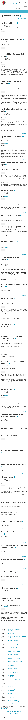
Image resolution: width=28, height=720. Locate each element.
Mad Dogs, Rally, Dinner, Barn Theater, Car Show (11, 337)
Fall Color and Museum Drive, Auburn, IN (14, 641)
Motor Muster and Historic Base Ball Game (14, 285)
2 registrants (6, 45)
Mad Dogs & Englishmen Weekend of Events (15, 661)
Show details (24, 35)
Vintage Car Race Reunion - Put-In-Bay (13, 533)
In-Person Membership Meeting (13, 640)
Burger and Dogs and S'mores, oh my (13, 703)
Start (1, 41)
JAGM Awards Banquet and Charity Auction (14, 632)
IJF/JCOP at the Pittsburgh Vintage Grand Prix (13, 362)
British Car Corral (7, 190)
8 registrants (6, 170)
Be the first (6, 143)
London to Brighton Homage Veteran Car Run (11, 599)
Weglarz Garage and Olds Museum (13, 464)
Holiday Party (10, 637)
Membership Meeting (8, 23)
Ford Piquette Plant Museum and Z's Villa (14, 696)
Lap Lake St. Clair (7, 324)
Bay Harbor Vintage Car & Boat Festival (12, 259)
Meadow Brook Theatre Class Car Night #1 (14, 673)
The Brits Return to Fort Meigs (12, 669)
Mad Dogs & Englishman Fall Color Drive (14, 691)
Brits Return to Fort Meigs (10, 216)
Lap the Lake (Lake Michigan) (11, 137)
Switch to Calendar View (23, 18)
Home (2, 717)
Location (2, 27)
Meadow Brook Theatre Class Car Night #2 (14, 671)
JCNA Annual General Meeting (11, 39)
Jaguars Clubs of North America (18, 3)
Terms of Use (14, 711)
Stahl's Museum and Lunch (12, 682)
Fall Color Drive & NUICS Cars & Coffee (14, 694)
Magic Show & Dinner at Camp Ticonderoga (14, 687)
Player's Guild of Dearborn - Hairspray (11, 82)
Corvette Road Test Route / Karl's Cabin (14, 658)
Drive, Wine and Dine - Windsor (12, 560)
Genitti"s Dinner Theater (11, 627)
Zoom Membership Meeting (12, 643)
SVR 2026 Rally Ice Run (11, 634)
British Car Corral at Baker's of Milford (14, 644)
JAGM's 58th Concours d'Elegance (13, 502)
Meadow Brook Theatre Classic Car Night (13, 110)
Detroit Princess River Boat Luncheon (13, 650)
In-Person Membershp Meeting (12, 693)
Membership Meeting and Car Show (14, 428)
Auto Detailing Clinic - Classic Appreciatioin (14, 629)
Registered (2, 29)
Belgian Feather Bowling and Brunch (13, 630)
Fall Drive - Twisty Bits (9, 588)
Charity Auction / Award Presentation (13, 683)
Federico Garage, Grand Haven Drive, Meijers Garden (12, 416)
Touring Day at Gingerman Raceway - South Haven (16, 676)
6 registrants (6, 117)
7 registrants (6, 369)
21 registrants (6, 29)
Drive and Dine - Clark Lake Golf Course (12, 55)
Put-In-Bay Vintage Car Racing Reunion (14, 700)
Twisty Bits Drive (10, 652)
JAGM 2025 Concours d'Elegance (13, 647)
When (1, 25)
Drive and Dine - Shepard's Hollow (13, 697)
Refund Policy (19, 711)
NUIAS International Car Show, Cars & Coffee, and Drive (14, 547)
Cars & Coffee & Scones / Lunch (13, 655)
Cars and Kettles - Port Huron (12, 659)
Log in (26, 6)
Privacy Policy (9, 711)
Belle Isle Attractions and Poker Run (14, 450)
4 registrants (6, 436)
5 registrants (6, 89)
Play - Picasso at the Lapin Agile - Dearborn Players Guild (17, 636)
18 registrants (6, 62)
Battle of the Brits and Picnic (11, 522)
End (1, 140)
